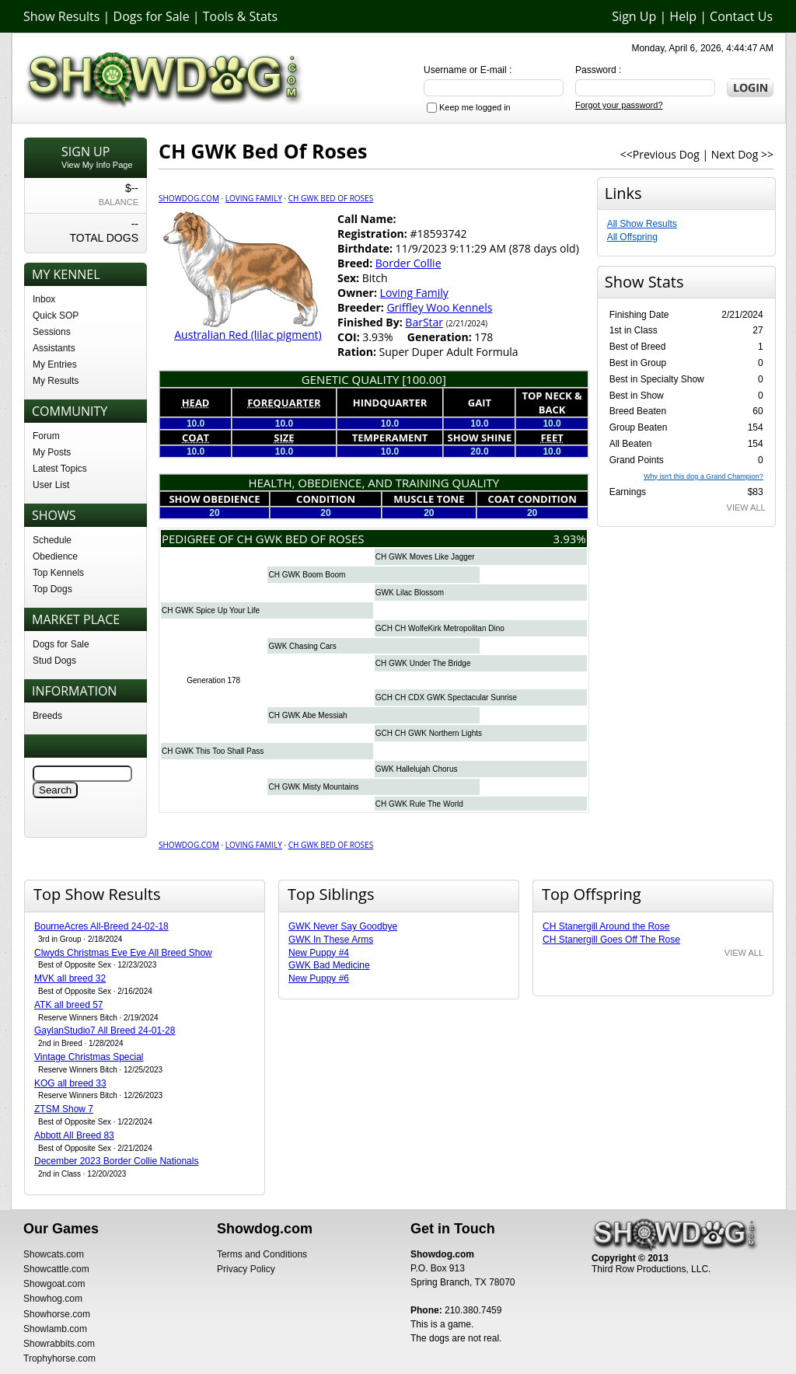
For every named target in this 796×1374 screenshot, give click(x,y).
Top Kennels (58, 572)
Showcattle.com (56, 1269)
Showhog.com (52, 1298)
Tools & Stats (240, 16)
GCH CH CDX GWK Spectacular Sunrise (446, 697)
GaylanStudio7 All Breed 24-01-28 (104, 1030)
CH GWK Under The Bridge (423, 663)
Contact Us (741, 16)
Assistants (54, 348)
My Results (56, 380)
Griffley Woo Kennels (439, 307)
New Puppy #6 (318, 978)
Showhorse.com (56, 1314)
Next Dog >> (742, 154)
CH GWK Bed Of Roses (330, 198)
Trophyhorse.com (59, 1358)
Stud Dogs (54, 660)
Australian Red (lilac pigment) (247, 334)
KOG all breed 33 (70, 1083)
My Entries (55, 364)
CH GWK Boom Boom (306, 574)
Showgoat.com (54, 1283)
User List (51, 485)
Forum (46, 436)
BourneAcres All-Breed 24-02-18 (101, 926)
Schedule (52, 540)
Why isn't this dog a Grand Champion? (703, 476)
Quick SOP (56, 315)
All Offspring (632, 237)
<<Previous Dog (660, 154)
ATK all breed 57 (68, 1004)
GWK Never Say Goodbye (342, 926)
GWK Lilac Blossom (409, 592)
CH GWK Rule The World (419, 804)
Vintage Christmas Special (89, 1056)
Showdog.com (189, 198)
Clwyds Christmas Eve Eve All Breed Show (123, 952)
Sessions (52, 331)
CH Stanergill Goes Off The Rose (611, 939)
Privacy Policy (246, 1269)
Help (682, 16)
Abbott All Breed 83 (74, 1135)
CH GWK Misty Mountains (313, 787)
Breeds (47, 715)
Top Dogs (52, 589)
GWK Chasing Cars (302, 646)
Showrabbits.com (59, 1343)
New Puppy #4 (318, 952)
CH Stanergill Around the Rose (606, 926)
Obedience (55, 556)
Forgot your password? (619, 105)
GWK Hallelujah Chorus (416, 769)
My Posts (52, 452)
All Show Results (642, 223)
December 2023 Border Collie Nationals (116, 1161)
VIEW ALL (746, 507)
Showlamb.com (55, 1328)
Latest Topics (60, 468)
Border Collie (408, 263)
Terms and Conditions (262, 1254)
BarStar (424, 322)
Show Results (61, 16)
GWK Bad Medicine (329, 965)
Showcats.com (53, 1254)
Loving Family (253, 198)
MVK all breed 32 (70, 978)
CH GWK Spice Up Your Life (211, 610)
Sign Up (634, 16)
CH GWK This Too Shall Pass (213, 751)
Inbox (44, 299)
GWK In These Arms (330, 939)
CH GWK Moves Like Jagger (425, 557)
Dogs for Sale (151, 16)
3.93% (569, 538)
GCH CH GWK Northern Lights (428, 733)
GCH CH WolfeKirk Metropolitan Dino (439, 628)
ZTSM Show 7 (63, 1109)
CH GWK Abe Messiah (307, 715)
